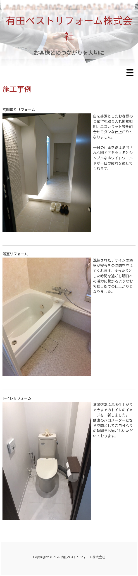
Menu (131, 72)
